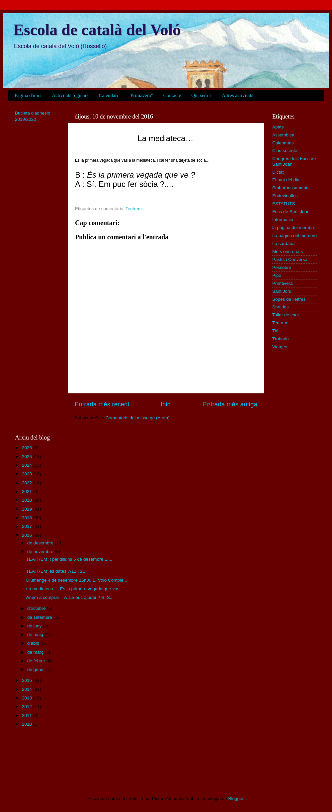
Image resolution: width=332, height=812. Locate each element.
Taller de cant (285, 314)
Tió (275, 330)
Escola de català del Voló (97, 30)
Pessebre (281, 267)
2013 (27, 697)
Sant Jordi (282, 291)
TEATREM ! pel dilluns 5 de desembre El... (69, 559)
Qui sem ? (201, 95)
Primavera (282, 283)
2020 (27, 500)
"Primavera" (140, 95)
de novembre (41, 551)
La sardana (283, 243)
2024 (27, 465)
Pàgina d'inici (28, 95)
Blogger (235, 798)
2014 (27, 689)
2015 (27, 680)
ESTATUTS (283, 203)
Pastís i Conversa (289, 259)
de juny (35, 625)
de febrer (36, 660)
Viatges (279, 346)
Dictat (278, 172)
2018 (27, 517)
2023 (27, 473)
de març (36, 652)
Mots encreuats (287, 251)
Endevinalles (285, 195)
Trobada (280, 338)
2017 (27, 526)
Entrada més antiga (230, 404)
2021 (27, 491)
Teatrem (133, 208)
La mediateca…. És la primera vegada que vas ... (75, 588)
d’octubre (37, 608)
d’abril (34, 643)
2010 (27, 724)
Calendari (108, 95)
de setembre (40, 617)
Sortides (280, 306)
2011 (27, 715)
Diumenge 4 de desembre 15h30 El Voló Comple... (76, 580)
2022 (27, 482)
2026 (27, 447)
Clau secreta (284, 150)
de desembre (41, 542)
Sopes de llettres (289, 299)
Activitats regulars (70, 95)
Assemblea (283, 134)
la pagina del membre (293, 227)
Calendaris (283, 142)
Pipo (276, 275)
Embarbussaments (291, 187)
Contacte (172, 95)
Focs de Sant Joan (291, 211)
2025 (27, 456)
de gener (36, 669)
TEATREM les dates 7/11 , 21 (55, 571)
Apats (278, 126)
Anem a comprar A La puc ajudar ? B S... (70, 597)
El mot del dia (285, 179)
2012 (27, 706)
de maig (35, 634)
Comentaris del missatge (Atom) (138, 417)
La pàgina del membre (294, 235)
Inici (166, 404)
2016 (27, 535)
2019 (27, 509)
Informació (282, 219)
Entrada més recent (102, 404)
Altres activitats (237, 95)
